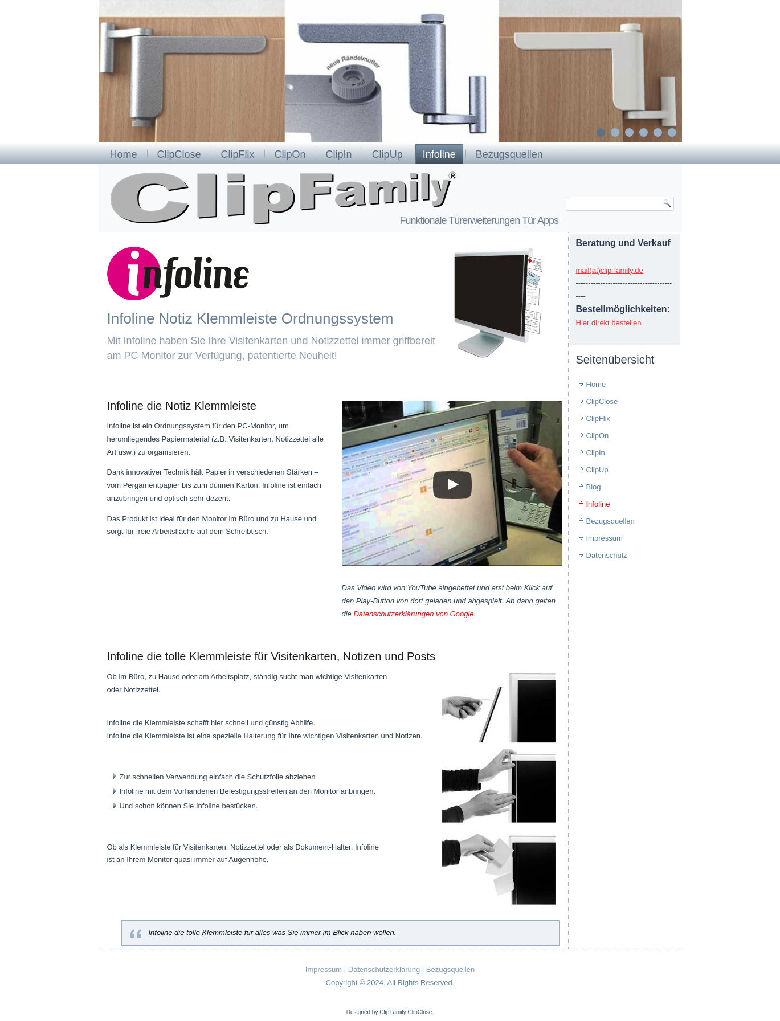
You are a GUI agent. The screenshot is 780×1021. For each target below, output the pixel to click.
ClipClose (179, 154)
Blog (593, 487)
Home (123, 154)
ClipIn (339, 154)
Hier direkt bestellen (609, 322)
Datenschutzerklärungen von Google (413, 614)
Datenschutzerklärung (384, 969)
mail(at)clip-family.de (609, 270)
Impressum (604, 538)
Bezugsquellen (509, 154)
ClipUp (387, 154)
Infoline (439, 154)
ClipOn (290, 154)
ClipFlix (238, 154)
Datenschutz (606, 555)
